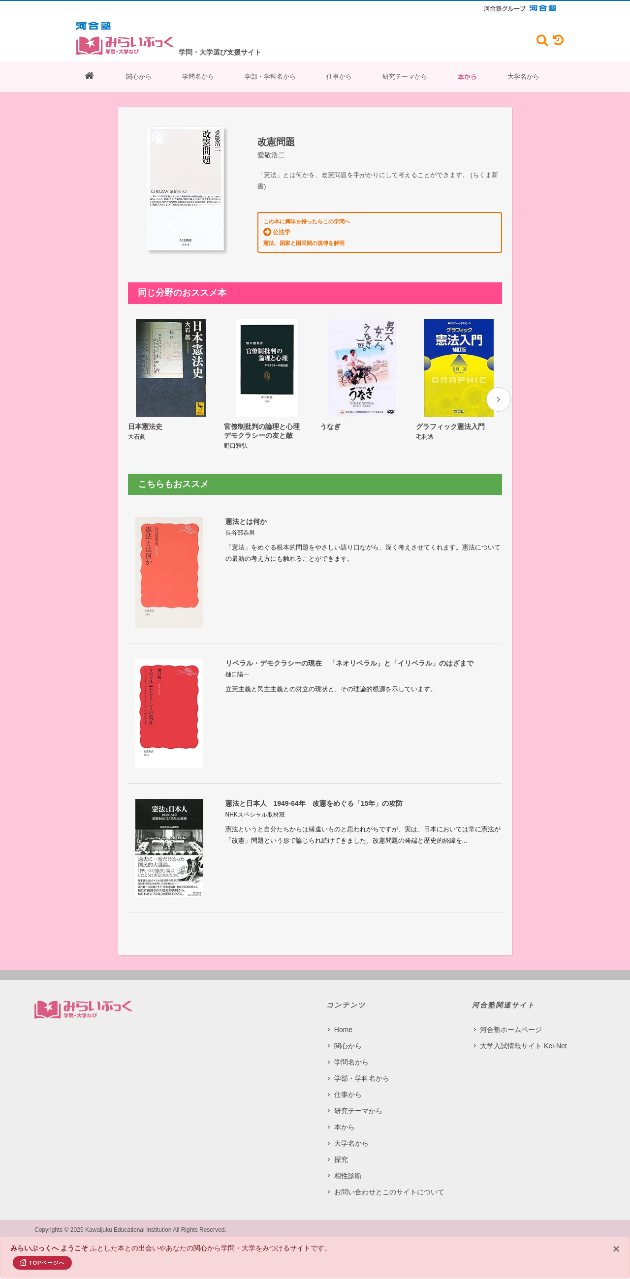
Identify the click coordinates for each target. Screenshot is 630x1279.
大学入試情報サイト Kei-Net (523, 1045)
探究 (341, 1159)
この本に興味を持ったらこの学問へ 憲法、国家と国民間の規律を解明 (306, 232)
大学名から (523, 76)
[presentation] (498, 399)
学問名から (198, 76)
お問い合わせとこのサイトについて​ (389, 1191)
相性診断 (348, 1175)
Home (343, 1029)
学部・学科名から (270, 76)
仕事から (339, 76)
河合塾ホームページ (511, 1029)
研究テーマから (404, 76)
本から (467, 76)
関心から (139, 76)
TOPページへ (42, 1262)
